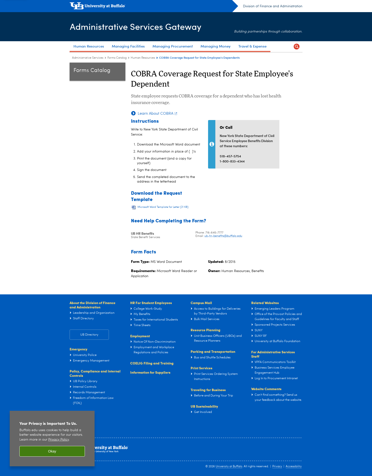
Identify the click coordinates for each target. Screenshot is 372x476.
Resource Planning (205, 329)
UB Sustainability (204, 406)
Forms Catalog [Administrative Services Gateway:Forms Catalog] (117, 57)
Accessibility (294, 466)
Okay (52, 451)
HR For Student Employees (151, 302)
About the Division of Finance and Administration (92, 304)
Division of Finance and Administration (272, 6)
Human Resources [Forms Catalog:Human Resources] (143, 57)
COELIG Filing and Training (152, 363)
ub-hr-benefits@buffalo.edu (223, 236)
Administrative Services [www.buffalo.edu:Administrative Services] (87, 57)
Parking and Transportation (213, 351)
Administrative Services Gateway (135, 26)
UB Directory (89, 334)
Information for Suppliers (150, 372)
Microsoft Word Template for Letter (162, 207)
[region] (52, 438)
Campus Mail (201, 302)
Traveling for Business (208, 389)
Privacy (277, 466)
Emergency (78, 349)
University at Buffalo (229, 466)
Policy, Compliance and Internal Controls (95, 373)
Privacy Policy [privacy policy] (58, 440)
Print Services (201, 367)
